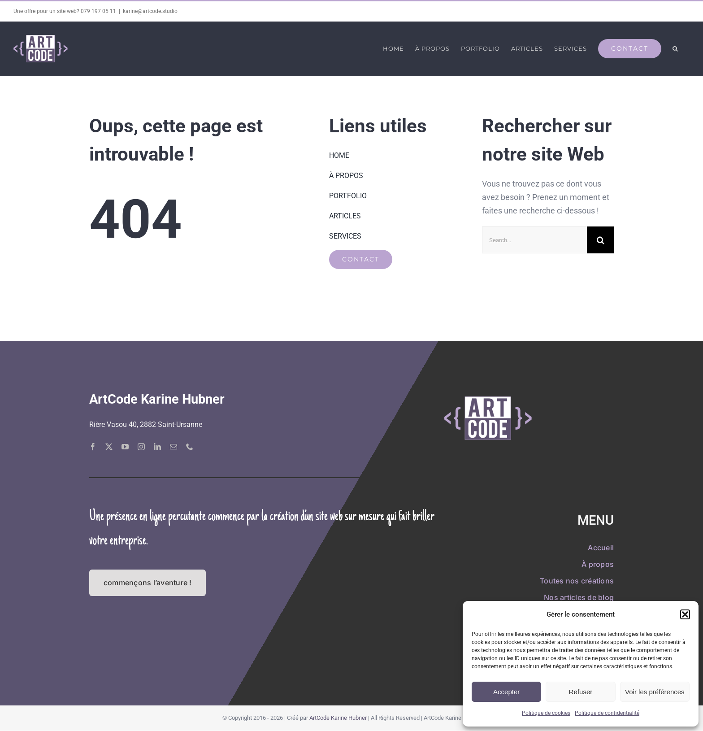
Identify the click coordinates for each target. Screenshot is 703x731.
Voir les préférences (655, 692)
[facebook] (92, 446)
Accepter (506, 692)
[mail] (173, 446)
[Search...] (534, 239)
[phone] (189, 446)
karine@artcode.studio (150, 11)
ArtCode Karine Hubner (338, 717)
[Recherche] (600, 239)
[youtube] (125, 446)
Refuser (581, 692)
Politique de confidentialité (607, 713)
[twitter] (109, 446)
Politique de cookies (546, 713)
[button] (685, 614)
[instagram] (141, 446)
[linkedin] (157, 446)
